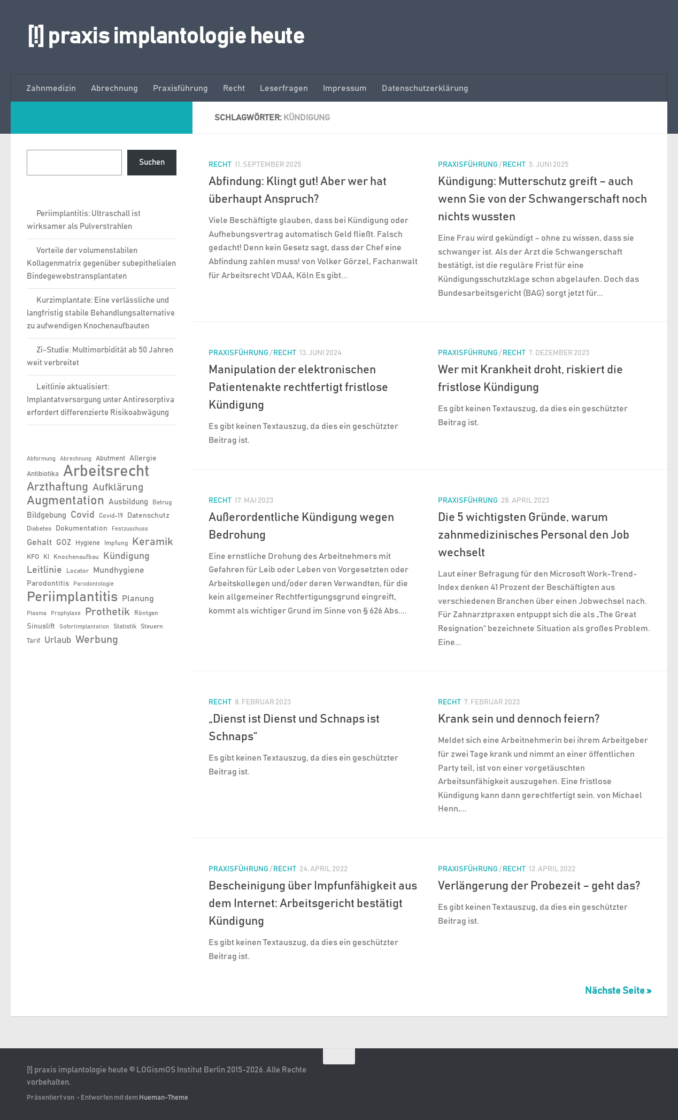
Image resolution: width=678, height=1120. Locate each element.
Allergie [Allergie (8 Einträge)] (143, 458)
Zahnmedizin (51, 88)
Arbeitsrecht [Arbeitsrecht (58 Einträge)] (106, 471)
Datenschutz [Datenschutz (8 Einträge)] (148, 515)
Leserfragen (284, 88)
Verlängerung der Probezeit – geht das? (539, 886)
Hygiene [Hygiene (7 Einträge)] (87, 543)
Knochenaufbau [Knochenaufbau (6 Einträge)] (76, 557)
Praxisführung (180, 88)
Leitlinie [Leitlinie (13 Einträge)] (44, 570)
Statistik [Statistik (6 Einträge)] (124, 626)
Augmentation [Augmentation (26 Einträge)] (65, 501)
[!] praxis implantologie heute (165, 37)
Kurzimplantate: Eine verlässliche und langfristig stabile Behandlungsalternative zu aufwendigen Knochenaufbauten (101, 313)
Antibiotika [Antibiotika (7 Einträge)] (43, 474)
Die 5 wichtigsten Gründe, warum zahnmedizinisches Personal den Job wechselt (533, 535)
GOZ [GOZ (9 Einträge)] (63, 543)
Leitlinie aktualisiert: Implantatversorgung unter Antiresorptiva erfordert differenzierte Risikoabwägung (100, 400)
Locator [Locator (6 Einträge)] (77, 570)
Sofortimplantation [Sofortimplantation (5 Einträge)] (84, 627)
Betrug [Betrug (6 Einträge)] (162, 502)
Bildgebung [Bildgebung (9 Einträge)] (46, 515)
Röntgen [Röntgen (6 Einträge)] (146, 613)
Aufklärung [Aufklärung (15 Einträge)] (118, 487)
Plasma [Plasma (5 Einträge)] (37, 613)
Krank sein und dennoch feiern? (519, 719)
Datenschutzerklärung (425, 88)
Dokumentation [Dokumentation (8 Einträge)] (81, 528)
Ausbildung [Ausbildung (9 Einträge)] (128, 502)
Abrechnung (114, 88)
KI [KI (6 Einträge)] (46, 557)
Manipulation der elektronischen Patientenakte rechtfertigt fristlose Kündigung (298, 387)
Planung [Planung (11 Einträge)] (138, 598)
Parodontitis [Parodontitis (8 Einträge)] (48, 583)
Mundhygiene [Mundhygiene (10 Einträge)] (118, 570)
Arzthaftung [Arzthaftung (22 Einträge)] (57, 487)
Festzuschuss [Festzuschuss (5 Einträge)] (130, 529)
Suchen (152, 162)
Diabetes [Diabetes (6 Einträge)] (39, 528)
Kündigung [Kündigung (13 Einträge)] (126, 556)
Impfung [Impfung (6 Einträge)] (116, 543)
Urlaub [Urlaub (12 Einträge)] (57, 640)
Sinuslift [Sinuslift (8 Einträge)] (41, 626)
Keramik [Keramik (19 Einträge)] (152, 541)
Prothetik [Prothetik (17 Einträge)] (107, 612)
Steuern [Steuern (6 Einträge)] (152, 626)
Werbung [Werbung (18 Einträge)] (96, 639)
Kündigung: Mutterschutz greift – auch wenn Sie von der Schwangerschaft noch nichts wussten (542, 199)
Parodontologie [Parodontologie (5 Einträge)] (93, 584)
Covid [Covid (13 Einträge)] (83, 515)
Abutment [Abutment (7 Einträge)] (110, 458)
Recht (234, 88)
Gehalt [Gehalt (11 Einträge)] (39, 542)
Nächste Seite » (618, 991)
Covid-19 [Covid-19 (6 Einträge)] (111, 515)
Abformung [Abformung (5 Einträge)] (41, 459)
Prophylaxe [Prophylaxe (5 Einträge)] (66, 613)
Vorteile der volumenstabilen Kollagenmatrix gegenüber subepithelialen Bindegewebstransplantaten (101, 263)
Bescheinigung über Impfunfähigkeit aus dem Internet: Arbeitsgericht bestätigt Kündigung (313, 903)
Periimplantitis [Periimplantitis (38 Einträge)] (72, 596)
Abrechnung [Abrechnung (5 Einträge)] (75, 459)
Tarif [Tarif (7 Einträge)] (33, 641)
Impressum (345, 88)
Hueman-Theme (163, 1097)
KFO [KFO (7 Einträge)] (33, 557)
